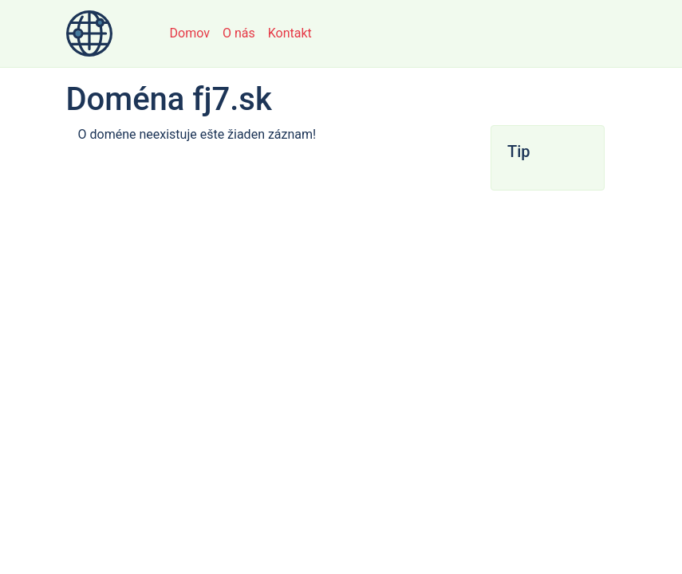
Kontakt (290, 33)
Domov (190, 33)
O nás (239, 33)
